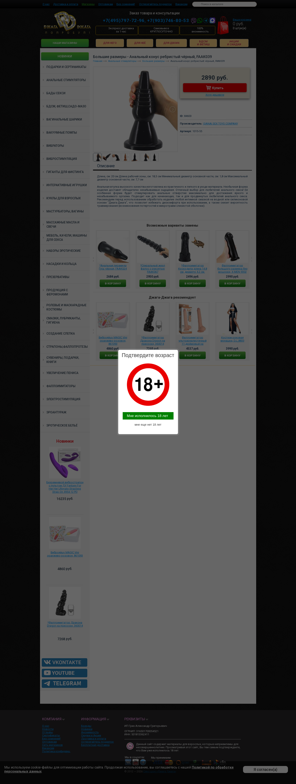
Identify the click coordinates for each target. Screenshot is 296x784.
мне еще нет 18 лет (148, 424)
